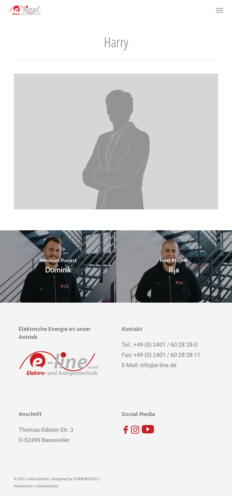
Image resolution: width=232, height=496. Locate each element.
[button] (219, 10)
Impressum (23, 486)
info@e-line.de (158, 365)
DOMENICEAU (86, 479)
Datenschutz (47, 486)
